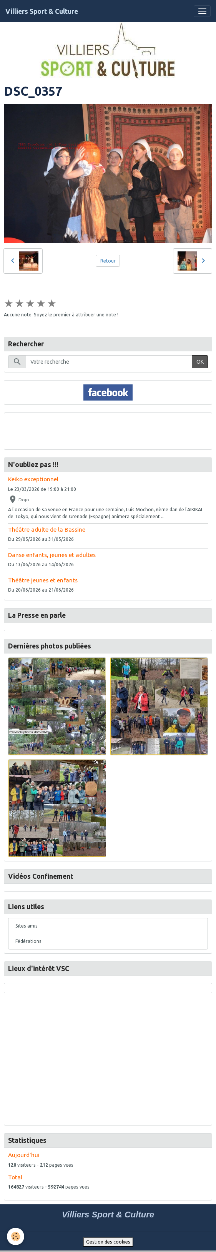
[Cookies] (15, 1236)
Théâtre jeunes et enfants (43, 580)
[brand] (41, 11)
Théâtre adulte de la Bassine (46, 529)
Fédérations (28, 941)
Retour (108, 260)
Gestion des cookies (108, 1241)
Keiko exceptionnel (33, 479)
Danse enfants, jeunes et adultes (52, 555)
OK (200, 362)
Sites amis (26, 925)
